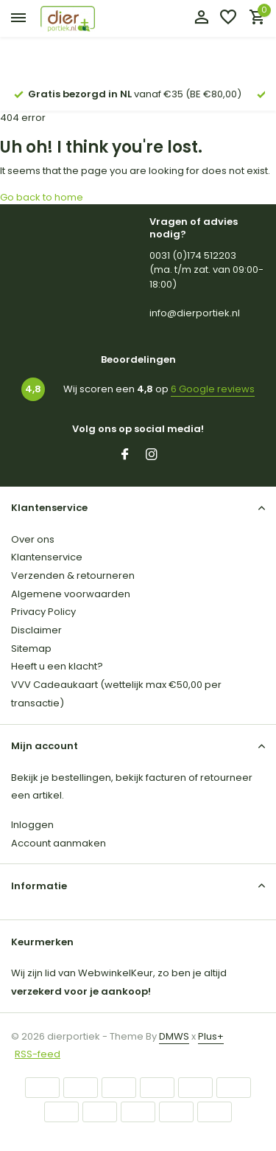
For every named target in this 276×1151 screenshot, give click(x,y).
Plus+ (211, 1036)
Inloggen (32, 825)
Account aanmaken (58, 843)
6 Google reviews (213, 389)
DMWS (174, 1036)
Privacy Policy (43, 612)
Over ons (32, 539)
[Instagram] (152, 456)
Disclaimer (36, 630)
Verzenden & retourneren (73, 575)
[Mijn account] (201, 19)
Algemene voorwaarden (70, 594)
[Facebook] (125, 456)
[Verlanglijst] (228, 19)
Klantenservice (46, 557)
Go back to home (41, 197)
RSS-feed (37, 1054)
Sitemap (31, 648)
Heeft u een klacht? (57, 666)
